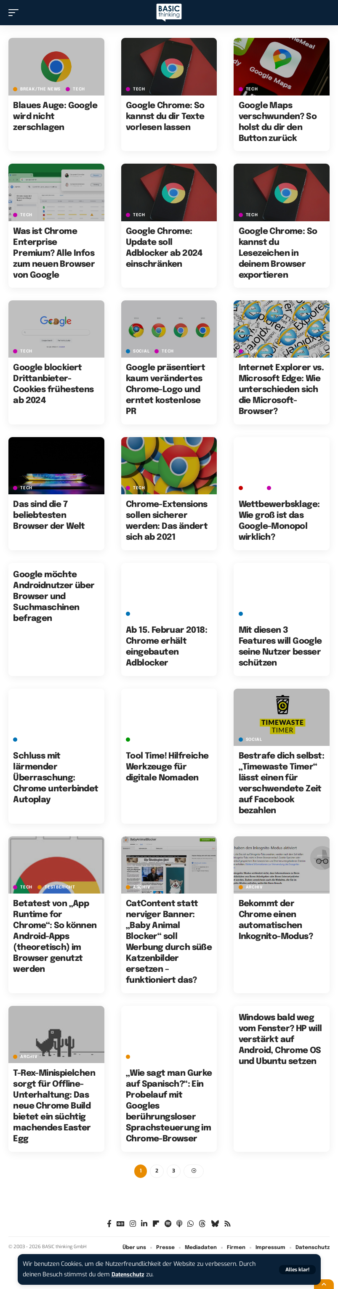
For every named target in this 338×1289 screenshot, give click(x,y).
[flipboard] (156, 1225)
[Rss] (227, 1225)
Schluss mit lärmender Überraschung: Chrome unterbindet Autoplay (55, 778)
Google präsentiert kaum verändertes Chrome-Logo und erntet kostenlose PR (165, 389)
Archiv (141, 887)
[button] (297, 1269)
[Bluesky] (215, 1225)
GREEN (140, 739)
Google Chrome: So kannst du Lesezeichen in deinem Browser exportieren (278, 253)
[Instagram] (133, 1225)
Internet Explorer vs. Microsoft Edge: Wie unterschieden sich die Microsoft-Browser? (281, 389)
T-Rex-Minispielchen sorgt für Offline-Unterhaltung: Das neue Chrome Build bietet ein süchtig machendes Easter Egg (54, 1106)
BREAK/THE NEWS (40, 89)
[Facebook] (109, 1225)
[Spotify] (167, 1225)
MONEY (254, 488)
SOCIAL (141, 351)
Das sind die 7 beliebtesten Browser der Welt (49, 515)
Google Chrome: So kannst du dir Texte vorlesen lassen (165, 116)
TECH (79, 89)
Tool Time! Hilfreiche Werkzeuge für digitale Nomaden (167, 767)
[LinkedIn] (144, 1225)
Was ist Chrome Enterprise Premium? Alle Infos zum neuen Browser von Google (54, 253)
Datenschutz (130, 1274)
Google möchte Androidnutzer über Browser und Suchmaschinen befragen (53, 596)
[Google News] (120, 1225)
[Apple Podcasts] (179, 1225)
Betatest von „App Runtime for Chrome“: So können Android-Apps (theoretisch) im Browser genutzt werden (54, 936)
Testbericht (60, 887)
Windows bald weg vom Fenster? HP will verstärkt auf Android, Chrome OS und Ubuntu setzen (280, 1039)
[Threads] (202, 1225)
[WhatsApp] (190, 1225)
